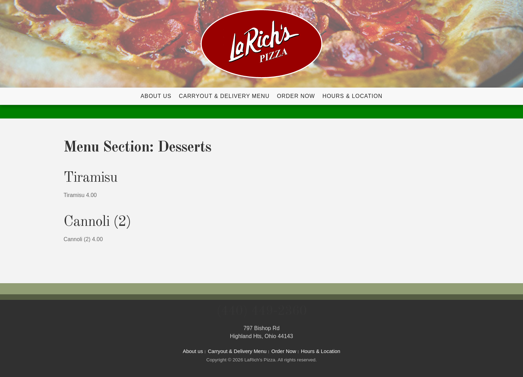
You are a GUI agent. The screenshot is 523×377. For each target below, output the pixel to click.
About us (156, 96)
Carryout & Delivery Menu (224, 96)
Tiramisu (90, 178)
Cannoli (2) (97, 222)
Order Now (296, 96)
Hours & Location (352, 96)
